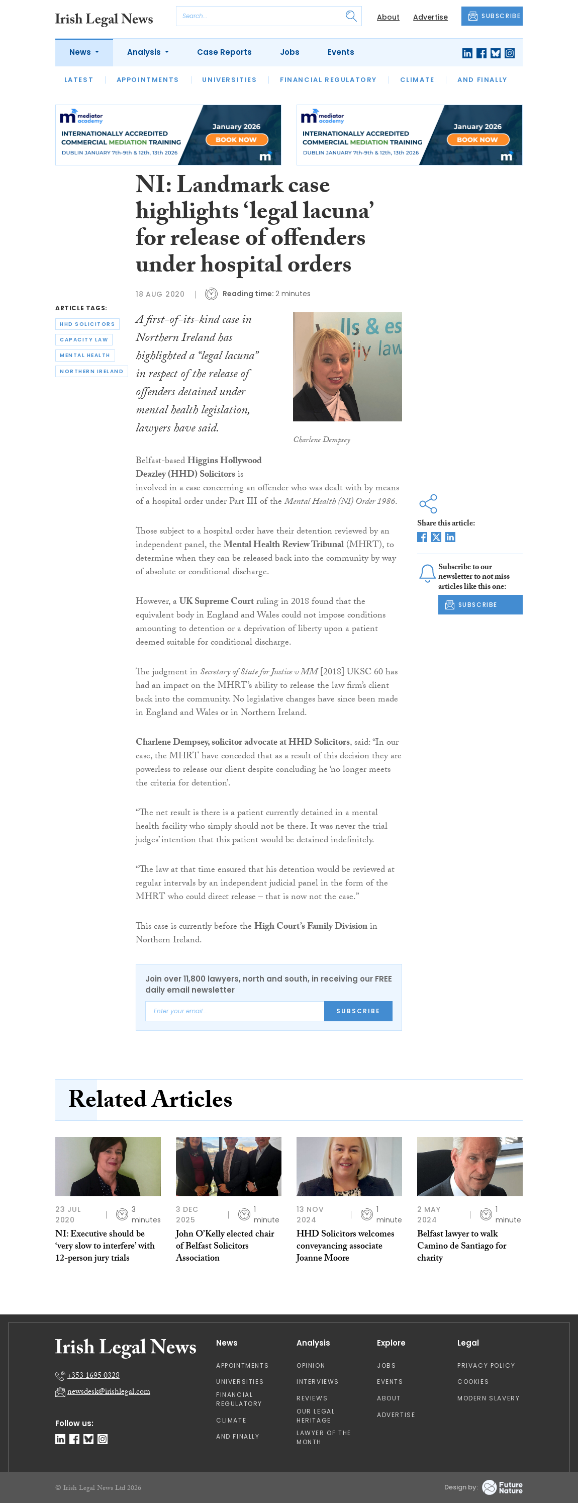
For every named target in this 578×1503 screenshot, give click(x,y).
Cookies (473, 1381)
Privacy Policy (486, 1365)
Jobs (290, 52)
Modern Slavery (488, 1398)
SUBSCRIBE (494, 16)
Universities (229, 79)
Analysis (145, 52)
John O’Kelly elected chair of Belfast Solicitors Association (225, 1247)
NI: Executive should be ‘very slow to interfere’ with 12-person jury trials (105, 1247)
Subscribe (358, 1011)
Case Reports (224, 52)
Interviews (318, 1381)
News (81, 52)
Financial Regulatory (328, 79)
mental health (85, 355)
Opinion (311, 1365)
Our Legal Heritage (316, 1416)
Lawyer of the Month (324, 1437)
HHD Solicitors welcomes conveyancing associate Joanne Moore (346, 1247)
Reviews (312, 1398)
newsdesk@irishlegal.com (108, 1392)
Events (341, 52)
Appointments (148, 79)
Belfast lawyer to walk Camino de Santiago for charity (461, 1247)
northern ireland (92, 371)
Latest (79, 79)
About (388, 17)
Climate (417, 79)
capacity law (84, 339)
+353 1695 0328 (93, 1376)
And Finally (482, 79)
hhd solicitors (87, 324)
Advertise (430, 17)
